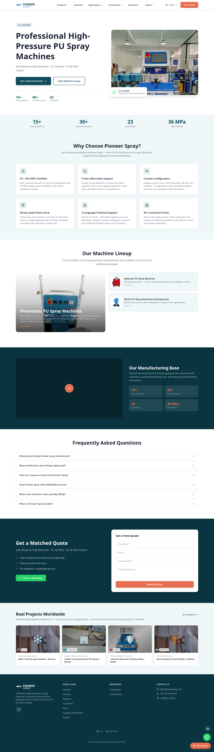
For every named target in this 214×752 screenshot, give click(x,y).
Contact (66, 717)
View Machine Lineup (69, 81)
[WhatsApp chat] (207, 737)
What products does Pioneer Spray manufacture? (107, 456)
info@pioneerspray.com (170, 689)
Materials (134, 5)
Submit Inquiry (155, 584)
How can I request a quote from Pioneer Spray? (107, 475)
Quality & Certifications (73, 712)
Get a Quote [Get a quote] (200, 745)
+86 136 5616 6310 (168, 693)
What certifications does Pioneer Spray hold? (107, 465)
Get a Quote (189, 5)
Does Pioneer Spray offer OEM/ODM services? (107, 484)
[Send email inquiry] (208, 729)
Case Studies (115, 689)
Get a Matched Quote (33, 81)
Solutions (78, 5)
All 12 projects (190, 614)
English (171, 5)
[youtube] (19, 710)
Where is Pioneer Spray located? (107, 503)
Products (62, 5)
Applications (95, 5)
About (150, 5)
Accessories (116, 5)
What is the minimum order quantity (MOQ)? (107, 494)
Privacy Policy (116, 694)
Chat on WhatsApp (31, 577)
